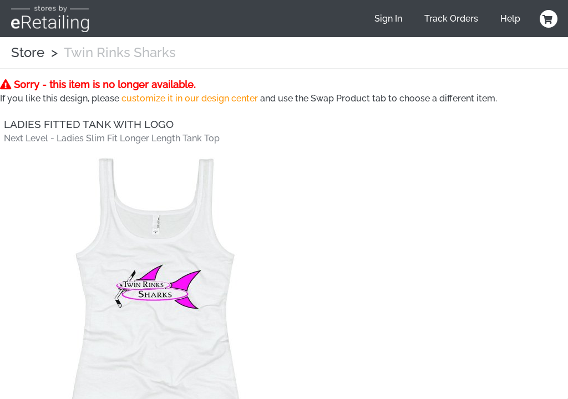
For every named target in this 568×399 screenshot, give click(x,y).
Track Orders (451, 18)
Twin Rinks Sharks (120, 52)
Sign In (388, 18)
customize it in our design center (189, 98)
